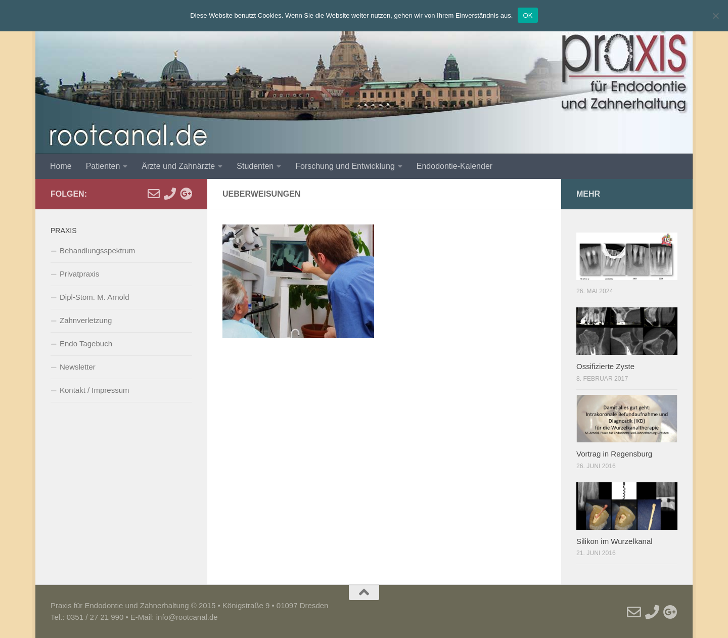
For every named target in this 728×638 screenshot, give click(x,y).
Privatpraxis (79, 273)
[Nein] (715, 16)
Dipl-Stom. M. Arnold (94, 297)
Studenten (255, 166)
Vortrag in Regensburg (614, 453)
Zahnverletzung (86, 320)
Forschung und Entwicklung (345, 166)
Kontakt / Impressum (94, 390)
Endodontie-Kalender (454, 166)
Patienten (103, 166)
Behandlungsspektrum (97, 250)
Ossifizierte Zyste (605, 366)
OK (527, 15)
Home (61, 166)
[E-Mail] (154, 194)
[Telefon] (170, 194)
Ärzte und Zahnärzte (178, 166)
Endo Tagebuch (86, 343)
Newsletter (78, 366)
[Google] (186, 194)
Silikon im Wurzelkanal (614, 541)
